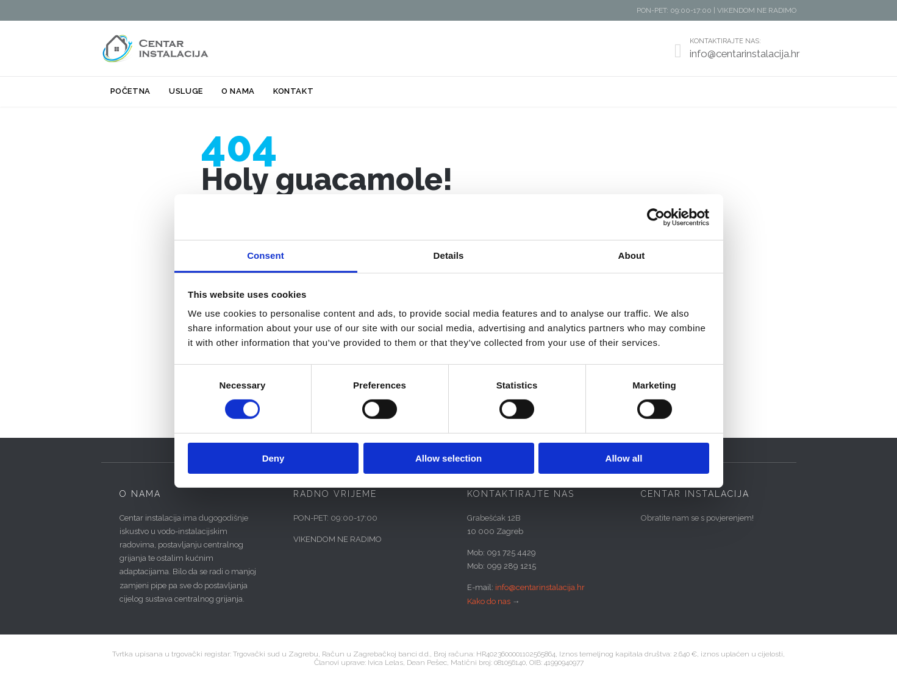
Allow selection (448, 458)
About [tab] (631, 255)
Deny (273, 458)
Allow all (624, 458)
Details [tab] (449, 255)
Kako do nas (488, 601)
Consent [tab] (265, 255)
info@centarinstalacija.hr (540, 587)
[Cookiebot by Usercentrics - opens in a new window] (655, 217)
